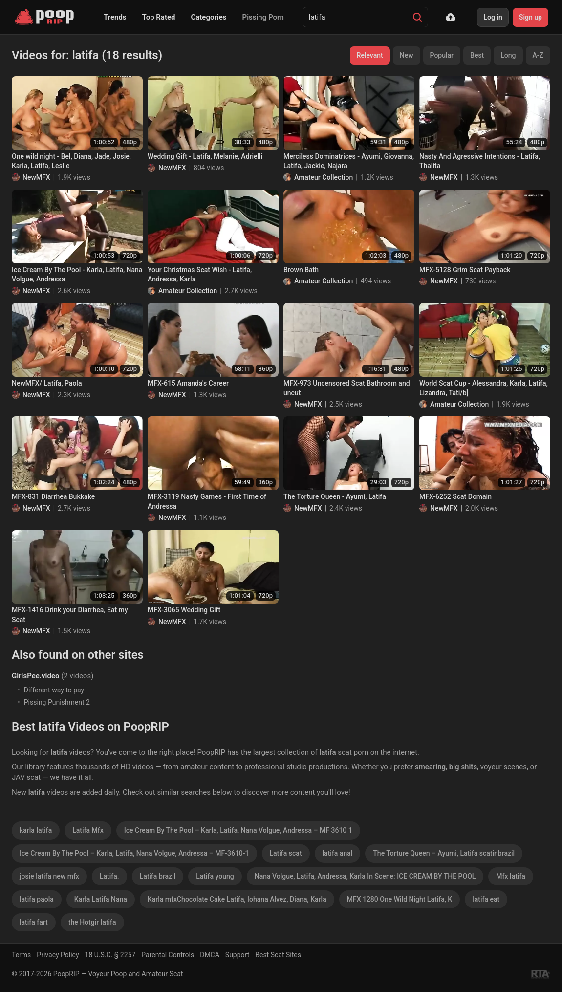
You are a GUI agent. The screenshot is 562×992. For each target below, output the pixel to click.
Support (237, 955)
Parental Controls (167, 955)
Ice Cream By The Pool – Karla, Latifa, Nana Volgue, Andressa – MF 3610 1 (238, 830)
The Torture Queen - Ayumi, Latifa (334, 496)
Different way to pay (54, 690)
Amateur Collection (323, 177)
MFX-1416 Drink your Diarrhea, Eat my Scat (70, 615)
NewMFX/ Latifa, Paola (47, 383)
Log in (492, 17)
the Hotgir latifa (92, 922)
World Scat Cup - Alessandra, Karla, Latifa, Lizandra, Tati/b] (483, 388)
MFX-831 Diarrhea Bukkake (53, 496)
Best (477, 55)
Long (508, 55)
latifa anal (338, 853)
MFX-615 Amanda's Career (188, 383)
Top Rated (158, 17)
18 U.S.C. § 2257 (110, 955)
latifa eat (486, 899)
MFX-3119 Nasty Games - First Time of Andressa (207, 501)
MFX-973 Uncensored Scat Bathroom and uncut (346, 388)
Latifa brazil (158, 876)
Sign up (530, 17)
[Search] (417, 17)
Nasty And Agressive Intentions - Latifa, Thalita (479, 161)
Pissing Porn (263, 17)
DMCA (209, 955)
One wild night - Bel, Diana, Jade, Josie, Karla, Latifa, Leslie (71, 161)
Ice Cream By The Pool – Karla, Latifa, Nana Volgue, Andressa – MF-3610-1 (134, 853)
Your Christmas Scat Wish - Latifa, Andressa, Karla (200, 274)
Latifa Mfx (88, 830)
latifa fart (34, 922)
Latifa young (215, 876)
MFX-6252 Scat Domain (455, 496)
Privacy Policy (58, 955)
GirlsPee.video (35, 675)
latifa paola (37, 899)
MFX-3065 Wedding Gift (184, 610)
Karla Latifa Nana (100, 899)
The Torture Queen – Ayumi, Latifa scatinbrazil (444, 853)
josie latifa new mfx (49, 876)
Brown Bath (301, 270)
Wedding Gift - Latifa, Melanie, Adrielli (205, 156)
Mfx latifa (510, 876)
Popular (442, 55)
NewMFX (36, 177)
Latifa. (109, 876)
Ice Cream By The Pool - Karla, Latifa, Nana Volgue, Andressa (77, 274)
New (406, 55)
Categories (208, 17)
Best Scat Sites (278, 955)
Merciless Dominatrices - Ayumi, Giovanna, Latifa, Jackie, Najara (348, 161)
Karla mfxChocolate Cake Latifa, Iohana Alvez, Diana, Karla (237, 899)
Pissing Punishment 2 (57, 702)
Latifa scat (286, 853)
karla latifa (36, 830)
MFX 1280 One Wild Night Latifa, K (399, 899)
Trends (115, 17)
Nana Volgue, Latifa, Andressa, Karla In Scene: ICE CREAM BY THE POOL (365, 876)
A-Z (538, 55)
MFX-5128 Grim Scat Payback (465, 270)
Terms (21, 955)
